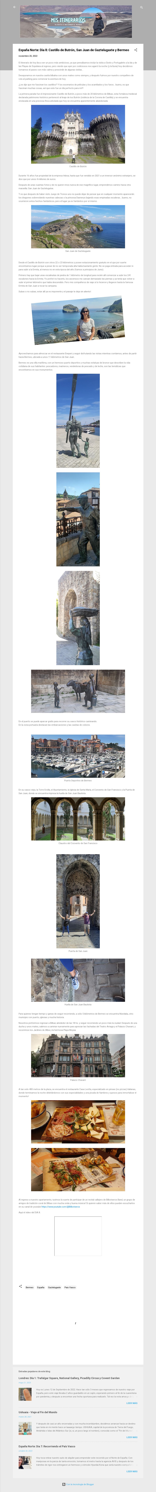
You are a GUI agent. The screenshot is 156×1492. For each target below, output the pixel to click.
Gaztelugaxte (54, 1287)
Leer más (132, 1403)
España (40, 1287)
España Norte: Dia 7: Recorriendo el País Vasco (47, 1446)
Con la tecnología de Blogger (78, 1484)
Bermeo (29, 1287)
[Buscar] (141, 8)
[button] (136, 50)
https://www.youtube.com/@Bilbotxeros (61, 1206)
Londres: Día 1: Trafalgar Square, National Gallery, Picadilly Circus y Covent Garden (69, 1378)
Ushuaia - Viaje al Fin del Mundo (38, 1412)
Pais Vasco (70, 1287)
